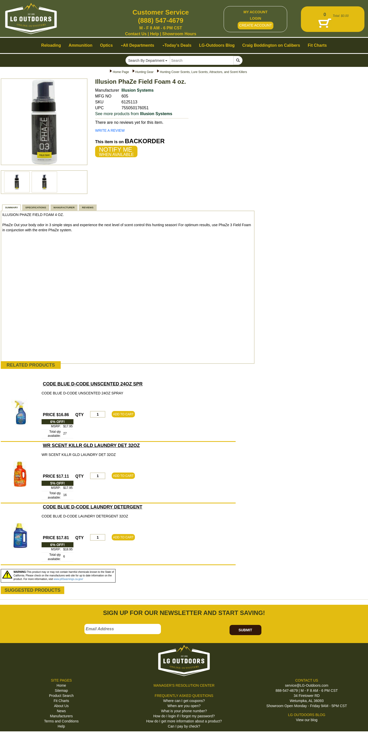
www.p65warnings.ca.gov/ (68, 579)
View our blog (307, 720)
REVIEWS (87, 207)
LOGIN (255, 18)
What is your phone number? (184, 711)
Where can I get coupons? (184, 701)
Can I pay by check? (184, 726)
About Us (61, 706)
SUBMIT (245, 630)
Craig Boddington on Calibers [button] (271, 45)
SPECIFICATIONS (35, 207)
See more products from (133, 114)
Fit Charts (61, 701)
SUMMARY (11, 207)
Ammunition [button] (80, 45)
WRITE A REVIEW (110, 130)
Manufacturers (61, 716)
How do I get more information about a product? (184, 721)
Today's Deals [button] (177, 45)
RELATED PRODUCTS (31, 365)
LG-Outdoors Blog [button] (217, 45)
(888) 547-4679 (160, 20)
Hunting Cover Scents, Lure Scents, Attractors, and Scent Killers (203, 72)
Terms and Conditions (61, 721)
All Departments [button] (137, 45)
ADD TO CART (123, 414)
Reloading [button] (51, 45)
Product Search (61, 696)
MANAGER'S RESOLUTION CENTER (184, 685)
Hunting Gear (144, 72)
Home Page (121, 72)
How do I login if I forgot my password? (184, 716)
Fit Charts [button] (317, 45)
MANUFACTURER (64, 207)
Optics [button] (106, 45)
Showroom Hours (179, 34)
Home (61, 685)
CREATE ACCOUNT (255, 25)
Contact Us (135, 34)
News (61, 711)
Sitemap (61, 690)
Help (154, 34)
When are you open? (184, 706)
